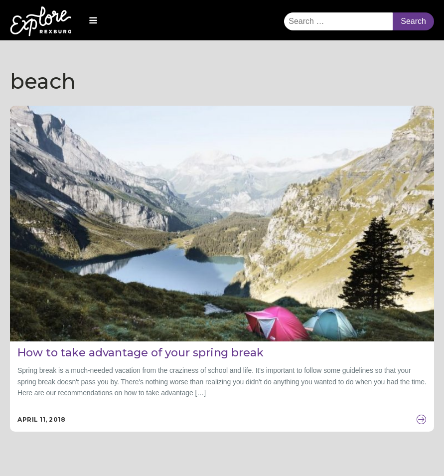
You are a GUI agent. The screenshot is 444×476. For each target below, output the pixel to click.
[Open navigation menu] (93, 21)
